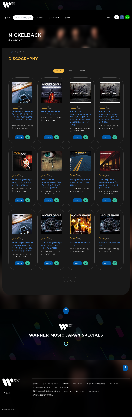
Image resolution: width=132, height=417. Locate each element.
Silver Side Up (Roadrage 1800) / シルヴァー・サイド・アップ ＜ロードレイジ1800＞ (51, 184)
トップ (7, 18)
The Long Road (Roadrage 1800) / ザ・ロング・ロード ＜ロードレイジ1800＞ (109, 184)
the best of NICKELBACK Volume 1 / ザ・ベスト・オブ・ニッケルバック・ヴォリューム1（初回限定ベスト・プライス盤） (80, 118)
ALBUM (59, 71)
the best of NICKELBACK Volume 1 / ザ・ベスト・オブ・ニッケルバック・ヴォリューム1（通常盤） (109, 116)
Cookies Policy (94, 391)
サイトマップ (77, 384)
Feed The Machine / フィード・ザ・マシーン (50, 112)
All (47, 71)
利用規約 (66, 384)
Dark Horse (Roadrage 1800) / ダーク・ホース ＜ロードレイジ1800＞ (51, 245)
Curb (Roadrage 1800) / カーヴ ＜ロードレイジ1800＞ (80, 182)
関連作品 (82, 71)
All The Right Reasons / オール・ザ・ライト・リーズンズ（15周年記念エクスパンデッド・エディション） (22, 116)
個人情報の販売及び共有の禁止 (42, 395)
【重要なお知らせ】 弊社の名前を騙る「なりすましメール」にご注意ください (58, 391)
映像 (70, 71)
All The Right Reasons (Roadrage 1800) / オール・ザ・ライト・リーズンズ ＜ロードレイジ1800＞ (22, 247)
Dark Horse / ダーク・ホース (109, 244)
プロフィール (54, 18)
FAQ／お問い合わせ (62, 387)
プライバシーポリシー (50, 384)
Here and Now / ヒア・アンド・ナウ (80, 244)
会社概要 (35, 384)
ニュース (39, 18)
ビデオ (67, 18)
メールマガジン (115, 384)
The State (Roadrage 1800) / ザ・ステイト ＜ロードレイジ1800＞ (22, 182)
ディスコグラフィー (23, 18)
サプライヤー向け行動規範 (41, 387)
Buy (20, 137)
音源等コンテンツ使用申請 (96, 384)
